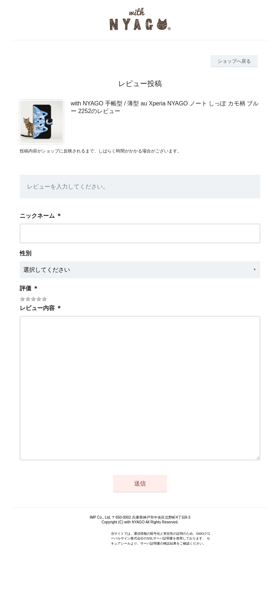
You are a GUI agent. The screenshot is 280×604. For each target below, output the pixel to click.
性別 (25, 253)
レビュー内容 (37, 308)
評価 (25, 288)
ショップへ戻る (234, 61)
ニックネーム (37, 216)
